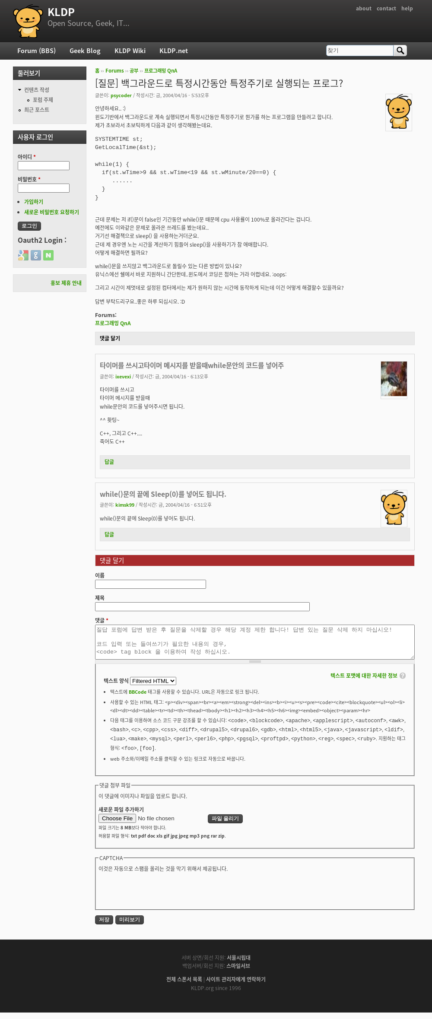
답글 (109, 462)
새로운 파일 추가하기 (121, 816)
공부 (134, 70)
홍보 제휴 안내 (66, 283)
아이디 (27, 157)
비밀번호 (29, 179)
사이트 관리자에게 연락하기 (236, 986)
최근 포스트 (36, 110)
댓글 (101, 620)
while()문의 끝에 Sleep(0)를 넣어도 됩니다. (163, 494)
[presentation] (164, 896)
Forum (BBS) (36, 50)
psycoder (121, 95)
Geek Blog (85, 50)
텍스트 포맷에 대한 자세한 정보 (363, 682)
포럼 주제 (43, 100)
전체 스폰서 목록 (184, 986)
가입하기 (33, 202)
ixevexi (123, 376)
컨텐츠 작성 (36, 90)
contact (386, 8)
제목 (100, 598)
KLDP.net (173, 50)
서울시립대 (239, 964)
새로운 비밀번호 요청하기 (51, 212)
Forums (114, 70)
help (407, 8)
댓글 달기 (110, 338)
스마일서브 (238, 972)
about (364, 8)
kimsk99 (124, 504)
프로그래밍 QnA (160, 70)
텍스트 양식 (117, 687)
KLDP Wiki (130, 50)
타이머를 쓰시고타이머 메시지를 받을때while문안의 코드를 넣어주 (192, 365)
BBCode (137, 698)
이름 (100, 575)
